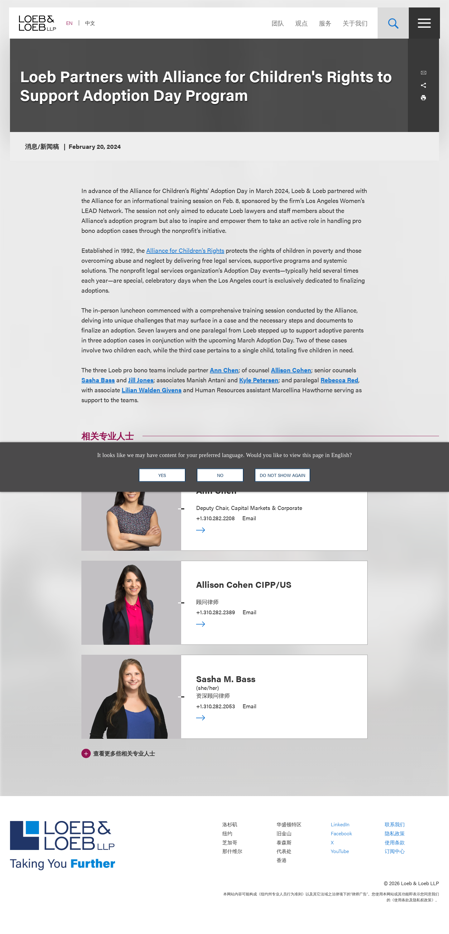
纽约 (227, 833)
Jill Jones (140, 379)
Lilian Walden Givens (151, 389)
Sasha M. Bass (225, 678)
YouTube (340, 851)
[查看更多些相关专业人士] (118, 752)
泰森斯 (284, 842)
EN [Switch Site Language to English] (70, 22)
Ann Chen (224, 369)
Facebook (341, 833)
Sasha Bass (98, 379)
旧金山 (284, 833)
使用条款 (395, 842)
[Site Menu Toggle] (423, 23)
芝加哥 (229, 842)
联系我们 (395, 824)
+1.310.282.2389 (215, 612)
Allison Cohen (291, 369)
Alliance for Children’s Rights (185, 250)
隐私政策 (395, 833)
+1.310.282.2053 (215, 706)
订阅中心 (395, 851)
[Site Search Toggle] (392, 23)
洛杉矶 (229, 824)
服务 (324, 22)
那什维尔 (232, 851)
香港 (282, 860)
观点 (300, 22)
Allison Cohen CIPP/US (244, 584)
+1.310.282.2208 (215, 518)
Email (249, 518)
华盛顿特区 (289, 824)
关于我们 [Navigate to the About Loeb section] (354, 22)
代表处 (284, 851)
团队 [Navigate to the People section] (277, 22)
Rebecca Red (339, 379)
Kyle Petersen (258, 379)
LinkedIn (340, 824)
